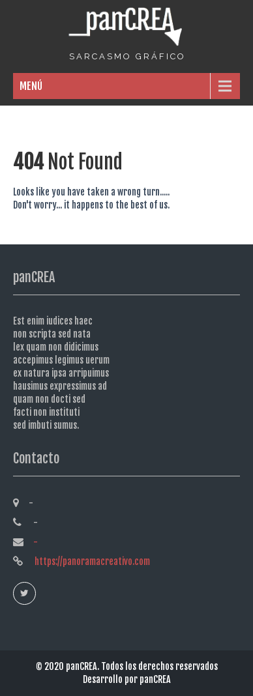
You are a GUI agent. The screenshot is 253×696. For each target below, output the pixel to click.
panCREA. (83, 666)
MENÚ (31, 86)
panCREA (155, 679)
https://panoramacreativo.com (91, 561)
